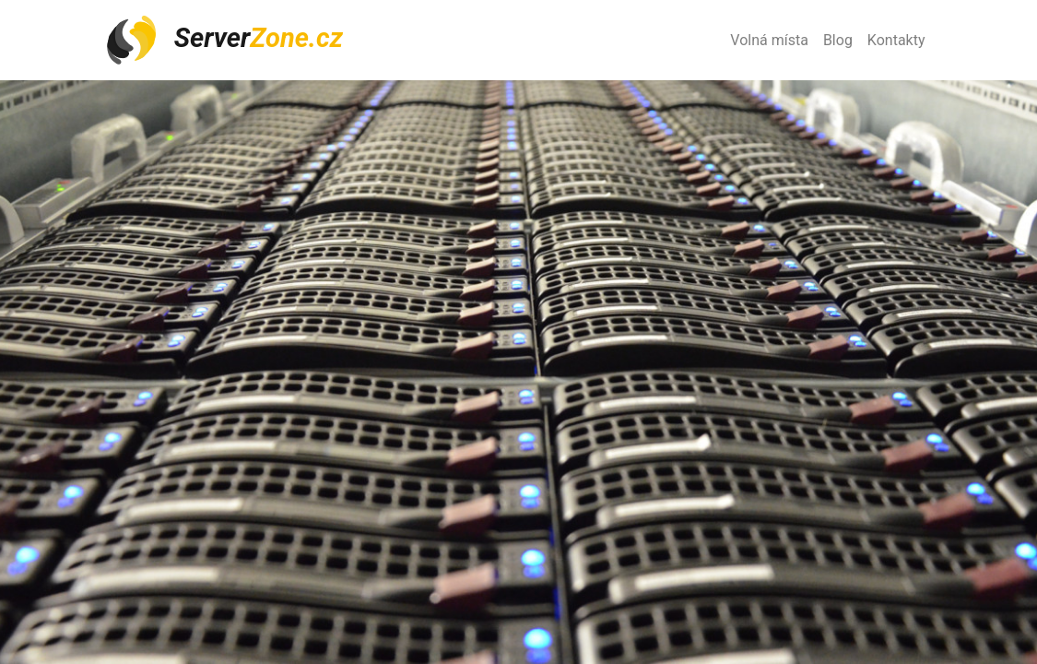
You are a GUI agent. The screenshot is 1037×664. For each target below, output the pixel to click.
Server (224, 40)
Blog (838, 40)
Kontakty (896, 40)
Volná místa (769, 40)
